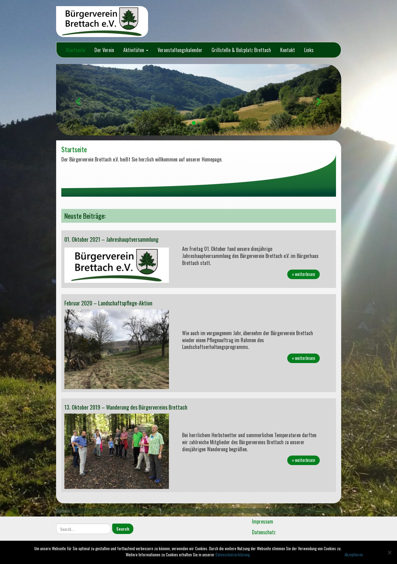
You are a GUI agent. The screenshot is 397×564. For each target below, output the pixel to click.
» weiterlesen (303, 274)
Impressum (262, 521)
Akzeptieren (354, 554)
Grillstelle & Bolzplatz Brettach (241, 50)
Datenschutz (264, 532)
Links (309, 50)
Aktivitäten (135, 50)
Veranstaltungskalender (180, 50)
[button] (77, 99)
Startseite (75, 50)
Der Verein (104, 50)
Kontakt (287, 50)
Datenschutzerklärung (233, 554)
